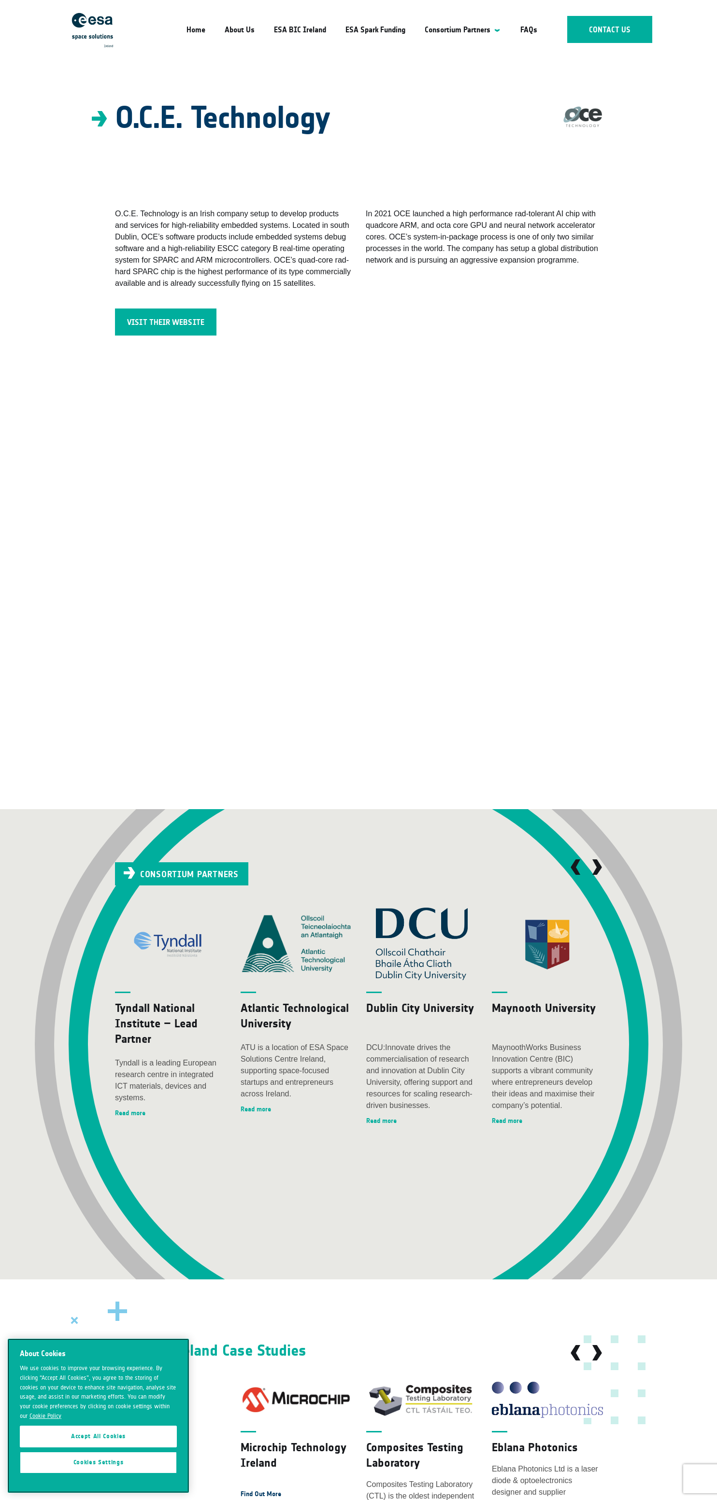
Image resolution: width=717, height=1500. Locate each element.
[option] (170, 1013)
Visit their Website (165, 322)
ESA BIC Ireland (300, 29)
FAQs (528, 29)
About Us (240, 29)
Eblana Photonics (535, 1447)
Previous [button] (575, 867)
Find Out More (261, 1494)
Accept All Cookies (98, 1476)
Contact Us (610, 29)
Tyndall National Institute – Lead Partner (156, 1023)
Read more (130, 1113)
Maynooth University (544, 1008)
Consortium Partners (457, 29)
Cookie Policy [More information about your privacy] (45, 1456)
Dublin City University (420, 1008)
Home (195, 29)
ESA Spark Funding (375, 29)
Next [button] (597, 867)
